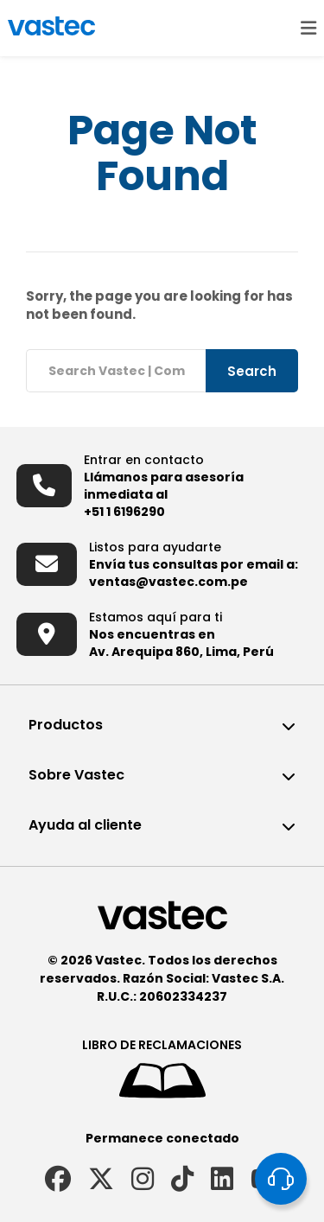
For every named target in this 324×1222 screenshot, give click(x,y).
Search (251, 371)
